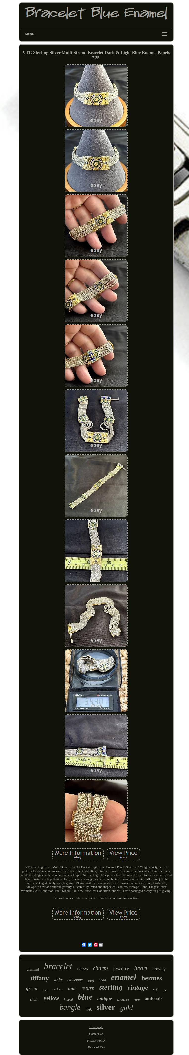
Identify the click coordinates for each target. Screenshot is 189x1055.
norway (159, 968)
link (88, 1009)
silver (106, 1007)
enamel (123, 977)
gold (126, 1008)
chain (34, 999)
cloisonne (75, 980)
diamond (33, 969)
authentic (153, 998)
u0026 (82, 969)
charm (100, 968)
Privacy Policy (96, 1040)
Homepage (96, 1027)
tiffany (40, 978)
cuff (155, 989)
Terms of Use (96, 1047)
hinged (68, 999)
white (58, 980)
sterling (110, 987)
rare (137, 999)
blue (85, 996)
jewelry (121, 968)
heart (140, 968)
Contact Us (96, 1034)
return (87, 988)
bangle (70, 1007)
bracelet (58, 966)
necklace (58, 989)
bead (102, 980)
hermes (151, 978)
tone (72, 988)
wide (45, 989)
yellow (51, 998)
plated (91, 980)
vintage (137, 987)
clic (165, 989)
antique (104, 998)
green (32, 988)
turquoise (123, 999)
